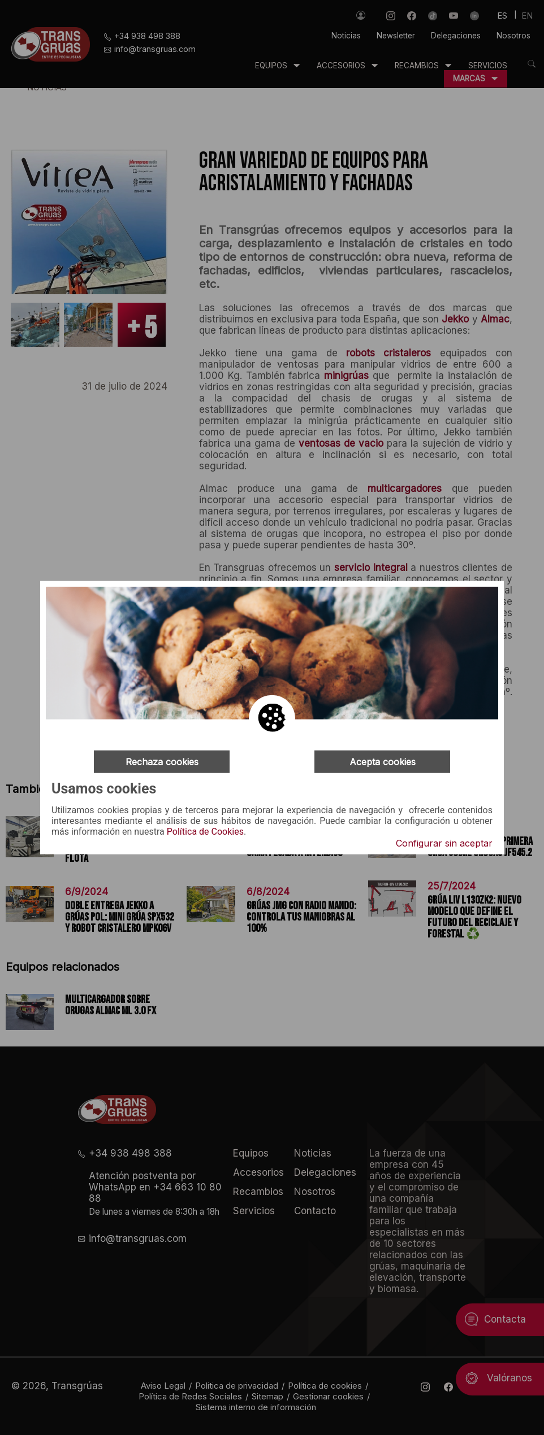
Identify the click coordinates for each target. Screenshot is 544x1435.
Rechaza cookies (162, 761)
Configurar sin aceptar (444, 843)
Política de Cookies (205, 832)
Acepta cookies (382, 761)
